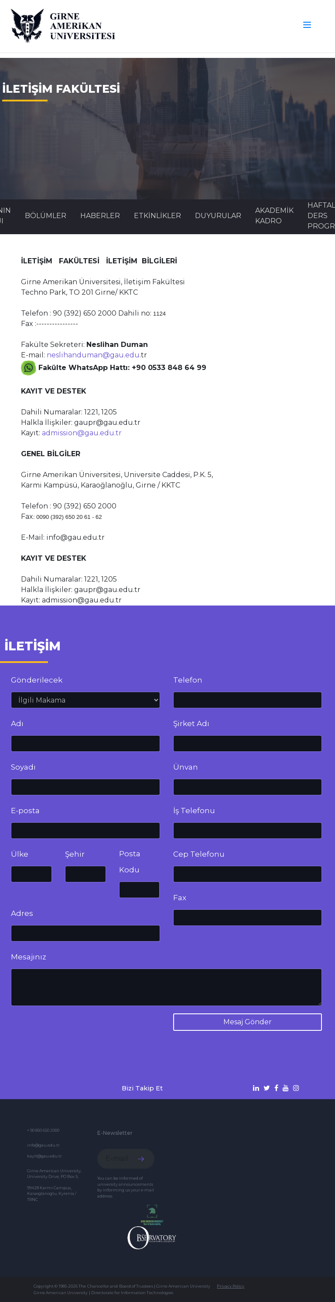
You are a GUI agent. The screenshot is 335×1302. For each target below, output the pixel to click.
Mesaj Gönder (247, 1022)
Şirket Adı (191, 723)
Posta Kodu (129, 861)
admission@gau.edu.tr (82, 433)
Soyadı (23, 767)
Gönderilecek (36, 680)
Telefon (187, 680)
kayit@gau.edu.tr (44, 1156)
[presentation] (77, 1030)
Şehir (75, 854)
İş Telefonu (194, 810)
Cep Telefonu (199, 854)
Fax (179, 897)
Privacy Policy (230, 1286)
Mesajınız (28, 956)
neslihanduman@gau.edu (93, 355)
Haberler (100, 216)
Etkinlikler (157, 216)
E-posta (25, 810)
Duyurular (218, 216)
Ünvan (185, 767)
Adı (17, 723)
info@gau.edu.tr (43, 1145)
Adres (22, 913)
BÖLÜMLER (45, 216)
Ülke (19, 854)
